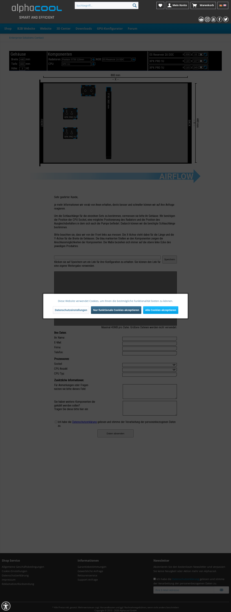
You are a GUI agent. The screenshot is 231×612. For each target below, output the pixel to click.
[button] (6, 606)
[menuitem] (106, 5)
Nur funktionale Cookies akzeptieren (116, 310)
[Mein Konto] (177, 5)
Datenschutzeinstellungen (71, 310)
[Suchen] (134, 5)
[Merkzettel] (160, 5)
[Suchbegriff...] (106, 5)
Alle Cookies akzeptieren (160, 310)
